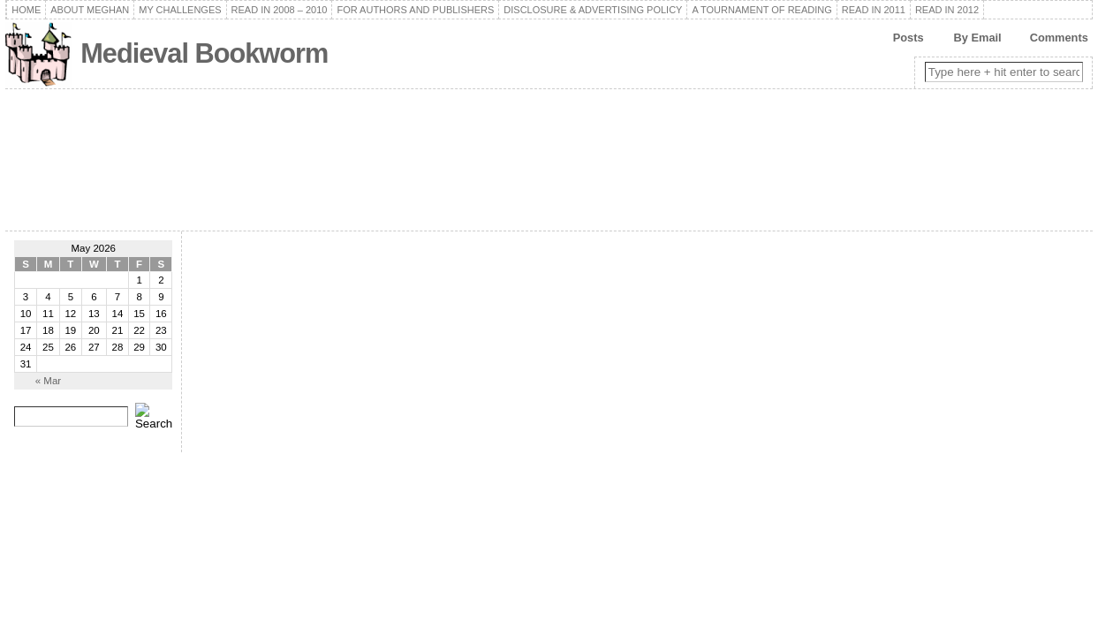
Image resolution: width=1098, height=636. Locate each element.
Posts (908, 37)
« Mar (48, 380)
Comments (1059, 37)
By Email (978, 37)
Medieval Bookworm (204, 53)
